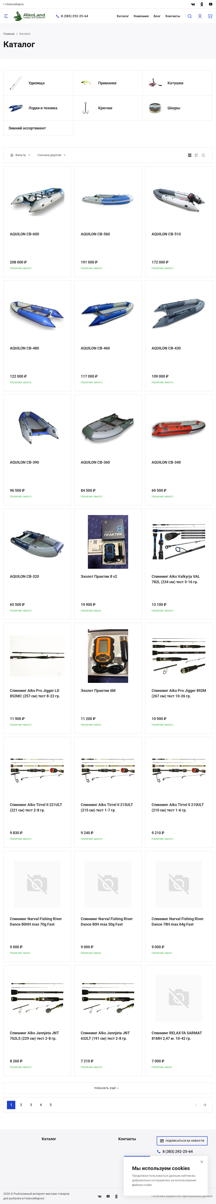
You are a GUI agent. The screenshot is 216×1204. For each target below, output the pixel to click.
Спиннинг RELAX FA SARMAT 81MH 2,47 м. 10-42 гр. (177, 1036)
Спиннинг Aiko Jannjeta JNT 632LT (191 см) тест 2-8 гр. (105, 1036)
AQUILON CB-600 (24, 234)
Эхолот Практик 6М (98, 690)
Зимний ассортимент (27, 128)
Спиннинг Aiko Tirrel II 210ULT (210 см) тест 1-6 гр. (178, 807)
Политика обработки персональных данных (182, 1196)
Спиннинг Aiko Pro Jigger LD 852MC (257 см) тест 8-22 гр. (35, 693)
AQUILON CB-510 (166, 234)
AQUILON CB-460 (95, 348)
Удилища (37, 83)
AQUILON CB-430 (166, 348)
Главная (9, 33)
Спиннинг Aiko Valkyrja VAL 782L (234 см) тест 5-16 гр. (176, 579)
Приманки (107, 83)
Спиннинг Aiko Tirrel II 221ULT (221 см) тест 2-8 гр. (36, 807)
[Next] (205, 1105)
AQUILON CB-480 (24, 348)
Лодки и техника (43, 108)
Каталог (123, 16)
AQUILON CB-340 (166, 462)
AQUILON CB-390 (24, 462)
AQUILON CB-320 (24, 576)
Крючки (105, 108)
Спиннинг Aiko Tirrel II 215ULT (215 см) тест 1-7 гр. (107, 807)
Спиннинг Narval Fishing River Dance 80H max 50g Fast (107, 921)
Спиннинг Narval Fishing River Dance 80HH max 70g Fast (36, 921)
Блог (157, 16)
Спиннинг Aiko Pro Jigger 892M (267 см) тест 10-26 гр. (179, 693)
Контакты (172, 16)
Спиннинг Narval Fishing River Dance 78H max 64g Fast (178, 921)
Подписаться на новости (182, 1141)
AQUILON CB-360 (95, 462)
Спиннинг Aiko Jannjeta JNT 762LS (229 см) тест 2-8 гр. (34, 1036)
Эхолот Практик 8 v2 (99, 576)
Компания (141, 16)
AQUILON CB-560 (95, 234)
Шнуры (174, 108)
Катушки (175, 83)
